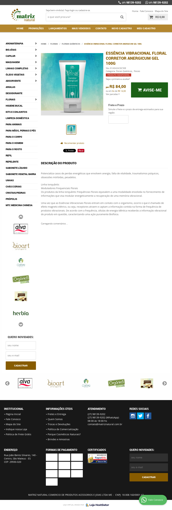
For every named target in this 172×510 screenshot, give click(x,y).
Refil (9, 155)
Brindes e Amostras (59, 439)
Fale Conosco (146, 11)
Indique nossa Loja (16, 429)
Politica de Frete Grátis (18, 434)
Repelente (12, 161)
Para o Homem (14, 143)
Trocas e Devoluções (59, 424)
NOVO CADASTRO (122, 28)
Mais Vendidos (81, 28)
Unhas (10, 180)
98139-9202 (131, 2)
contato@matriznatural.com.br (105, 424)
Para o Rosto (14, 149)
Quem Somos (55, 419)
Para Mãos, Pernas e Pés (21, 130)
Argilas (10, 87)
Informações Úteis (59, 409)
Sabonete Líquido (16, 167)
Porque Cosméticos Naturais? (64, 434)
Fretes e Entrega (57, 414)
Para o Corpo (14, 136)
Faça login (70, 10)
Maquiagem (13, 62)
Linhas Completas (17, 68)
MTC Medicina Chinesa (19, 205)
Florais (10, 99)
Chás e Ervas (14, 186)
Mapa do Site (161, 11)
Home (135, 11)
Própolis (11, 199)
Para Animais (14, 124)
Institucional (14, 409)
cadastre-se (84, 10)
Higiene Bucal (14, 105)
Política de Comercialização (63, 429)
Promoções (36, 28)
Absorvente (13, 80)
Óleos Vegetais (15, 74)
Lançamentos (58, 28)
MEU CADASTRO (146, 28)
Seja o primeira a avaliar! (118, 79)
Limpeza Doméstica (17, 118)
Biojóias (11, 49)
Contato (101, 28)
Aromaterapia (14, 43)
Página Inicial (13, 414)
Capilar (10, 55)
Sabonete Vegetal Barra (21, 174)
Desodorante (14, 93)
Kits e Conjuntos (16, 111)
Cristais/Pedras (16, 192)
